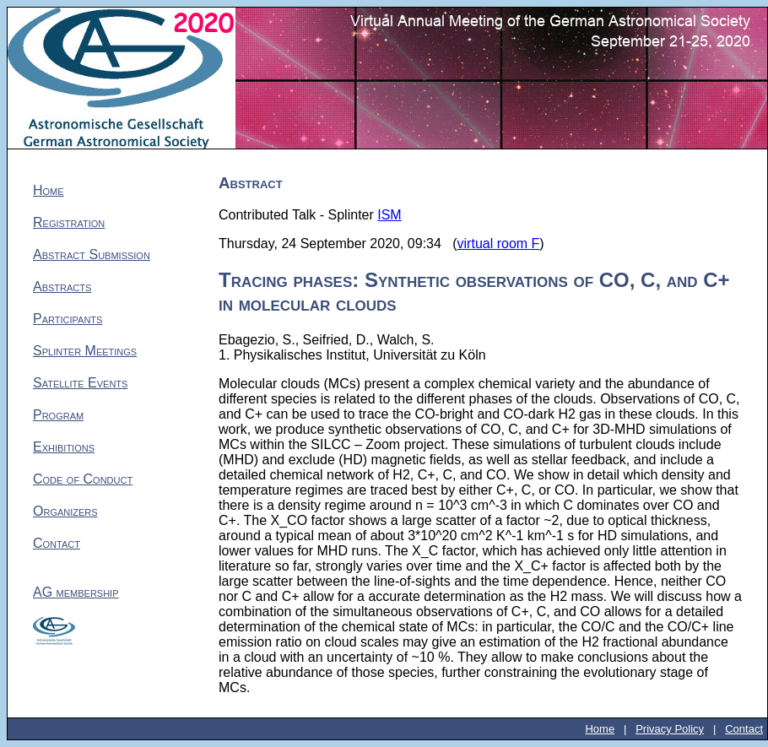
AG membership (76, 592)
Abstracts (62, 286)
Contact (56, 543)
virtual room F (498, 243)
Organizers (65, 511)
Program (58, 415)
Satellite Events (80, 383)
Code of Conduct (83, 479)
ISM (389, 215)
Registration (69, 222)
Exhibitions (64, 447)
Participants (67, 318)
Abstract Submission (91, 254)
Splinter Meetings (85, 351)
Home (48, 190)
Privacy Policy (669, 729)
